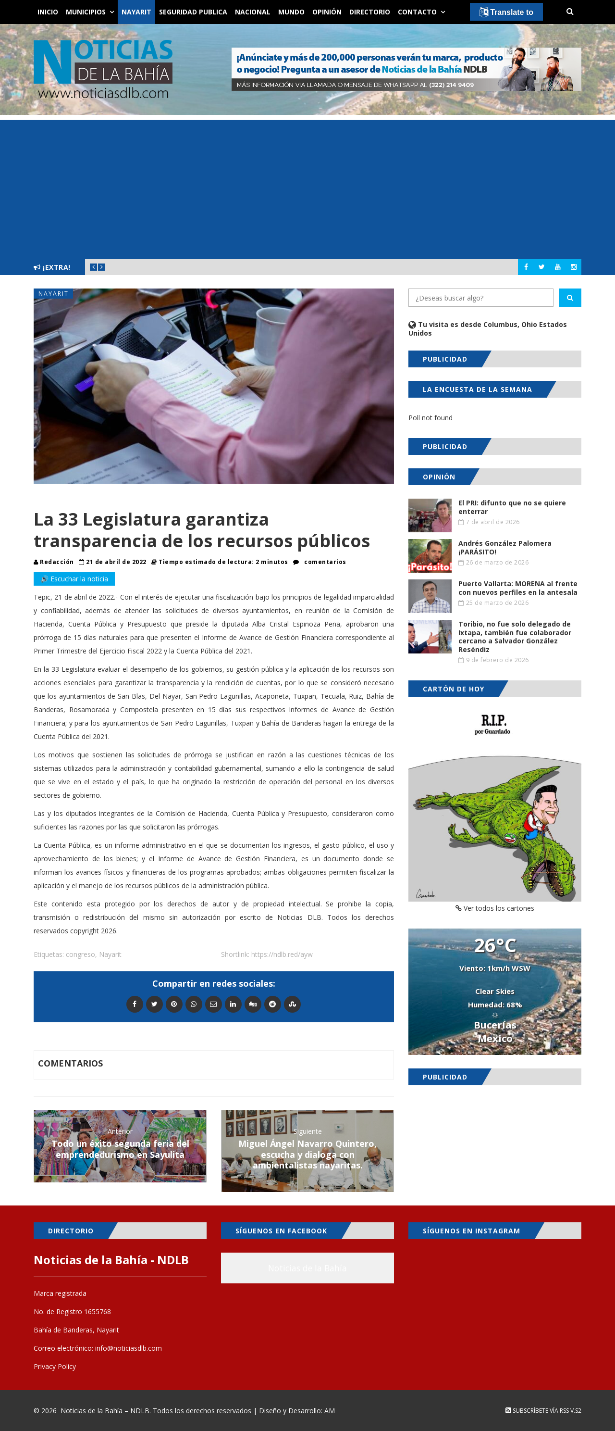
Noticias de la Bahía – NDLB (105, 1410)
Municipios (86, 11)
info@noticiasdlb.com (128, 1348)
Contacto (417, 11)
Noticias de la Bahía (307, 1268)
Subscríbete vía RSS (537, 1410)
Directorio (369, 11)
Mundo (291, 11)
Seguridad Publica (193, 11)
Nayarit (136, 11)
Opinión (327, 11)
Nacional (253, 11)
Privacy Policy (55, 1366)
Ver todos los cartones (494, 908)
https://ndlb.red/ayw (282, 954)
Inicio (47, 11)
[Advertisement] (307, 187)
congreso (80, 954)
